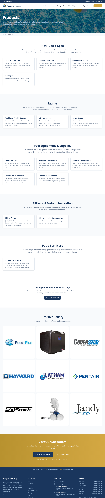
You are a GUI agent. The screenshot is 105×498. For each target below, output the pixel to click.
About (78, 6)
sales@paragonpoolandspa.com (63, 484)
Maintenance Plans (33, 490)
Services (45, 6)
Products (30, 488)
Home (4, 34)
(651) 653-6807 (7, 1)
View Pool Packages (52, 298)
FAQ (73, 6)
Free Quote (98, 6)
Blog (84, 6)
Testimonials (66, 6)
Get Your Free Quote (42, 455)
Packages (52, 6)
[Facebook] (3, 494)
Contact (89, 6)
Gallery (59, 6)
